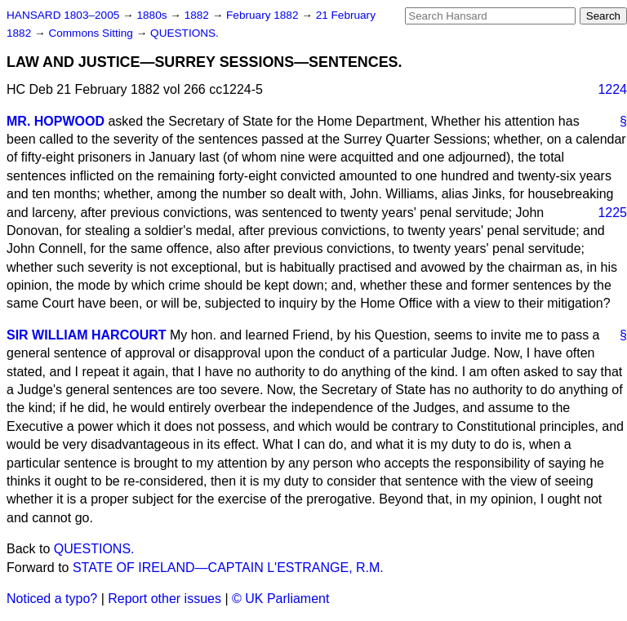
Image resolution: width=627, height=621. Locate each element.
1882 (198, 15)
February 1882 (263, 15)
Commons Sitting (92, 33)
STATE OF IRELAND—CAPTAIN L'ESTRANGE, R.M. (228, 567)
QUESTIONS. (184, 33)
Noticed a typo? (52, 598)
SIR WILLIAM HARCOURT (87, 335)
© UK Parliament (280, 598)
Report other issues (164, 598)
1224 (612, 89)
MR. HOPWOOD (55, 121)
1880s (153, 15)
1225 (612, 213)
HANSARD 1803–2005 (63, 15)
